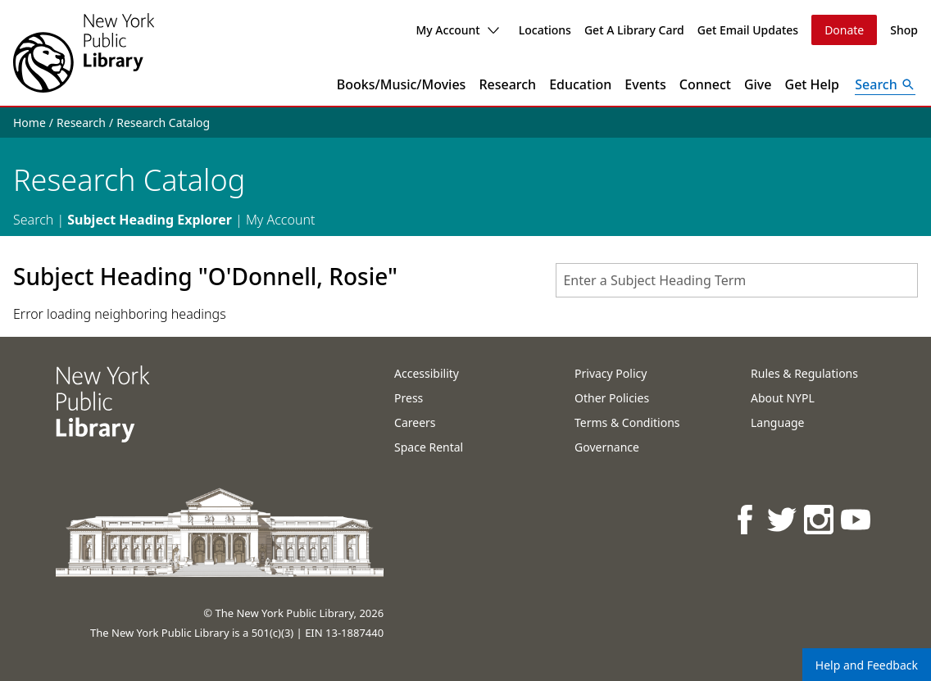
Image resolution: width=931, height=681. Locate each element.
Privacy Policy (610, 373)
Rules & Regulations (804, 373)
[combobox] (737, 280)
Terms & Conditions (627, 422)
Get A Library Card (634, 30)
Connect (705, 84)
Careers (414, 422)
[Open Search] (885, 84)
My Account (457, 30)
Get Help (812, 84)
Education (580, 84)
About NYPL (783, 398)
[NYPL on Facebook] (746, 519)
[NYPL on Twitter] (783, 519)
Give (758, 84)
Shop (904, 30)
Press (408, 398)
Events (644, 84)
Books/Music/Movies (401, 84)
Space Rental (428, 447)
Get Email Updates (747, 30)
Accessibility (426, 373)
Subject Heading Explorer (149, 220)
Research (507, 84)
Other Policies (611, 398)
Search (33, 220)
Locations (545, 30)
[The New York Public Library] (83, 53)
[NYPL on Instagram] (820, 519)
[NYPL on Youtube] (857, 519)
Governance (606, 447)
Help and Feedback (866, 665)
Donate (844, 30)
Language (777, 422)
